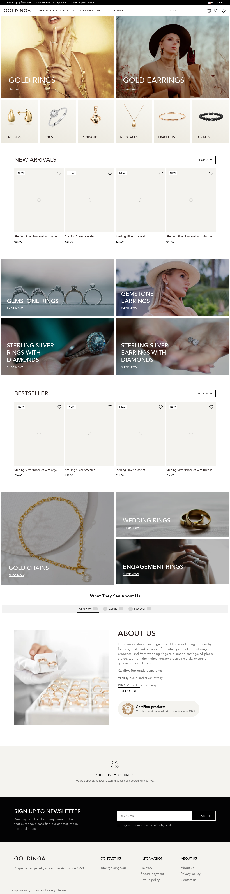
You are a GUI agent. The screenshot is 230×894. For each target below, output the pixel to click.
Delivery (146, 845)
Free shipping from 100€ (19, 2)
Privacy (50, 867)
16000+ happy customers (82, 2)
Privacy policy (191, 851)
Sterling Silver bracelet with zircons (189, 236)
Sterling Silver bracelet (80, 236)
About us (187, 845)
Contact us (188, 857)
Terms (62, 867)
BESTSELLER (31, 393)
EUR (219, 2)
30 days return (60, 2)
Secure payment (152, 851)
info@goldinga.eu (113, 845)
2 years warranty (42, 2)
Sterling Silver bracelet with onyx (35, 236)
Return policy (150, 857)
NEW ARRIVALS (35, 160)
